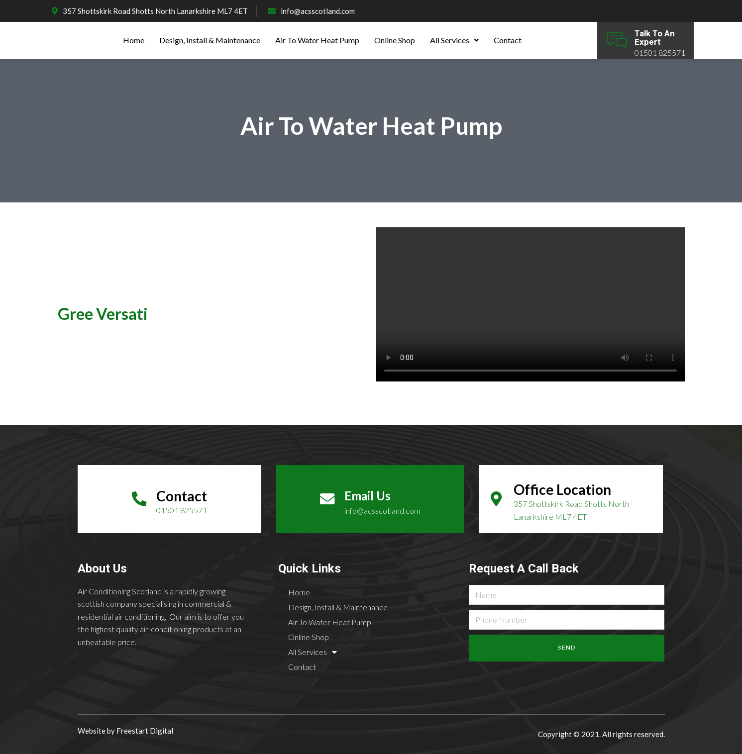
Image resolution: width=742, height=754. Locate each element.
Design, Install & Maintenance (209, 40)
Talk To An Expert (655, 37)
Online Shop (394, 40)
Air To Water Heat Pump (317, 40)
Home (133, 40)
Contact (508, 40)
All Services (454, 40)
